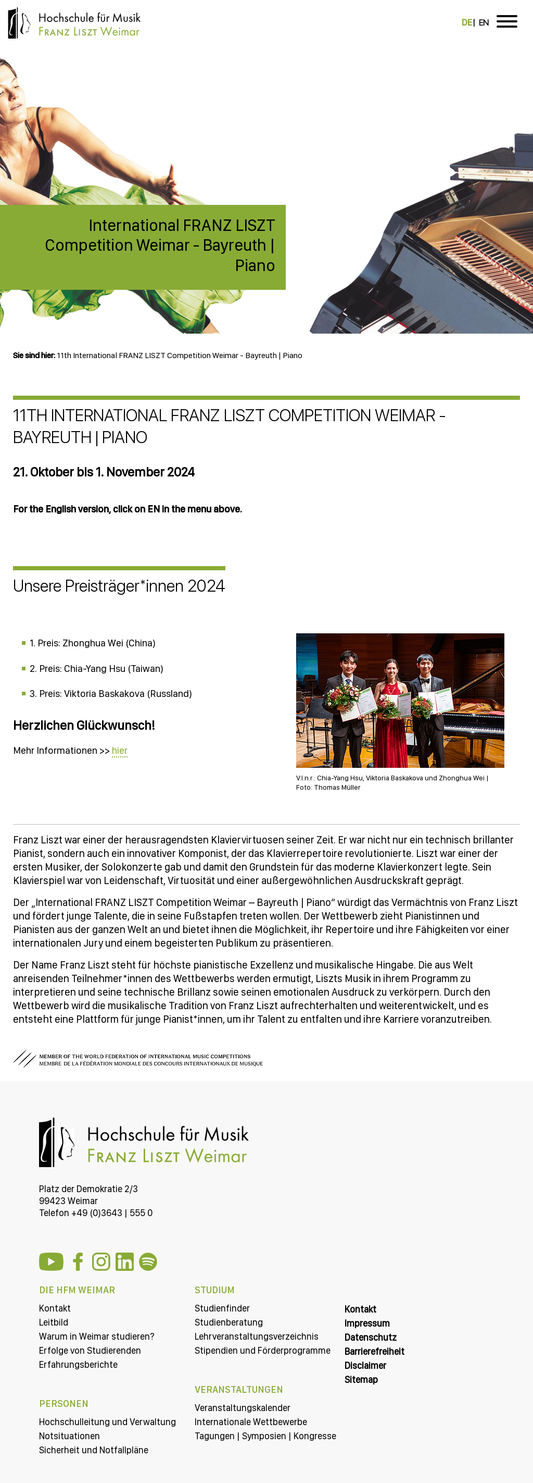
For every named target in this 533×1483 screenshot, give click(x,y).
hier (120, 750)
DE (467, 23)
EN (484, 23)
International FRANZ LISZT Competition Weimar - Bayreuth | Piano (160, 245)
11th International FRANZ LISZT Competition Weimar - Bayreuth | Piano (179, 355)
